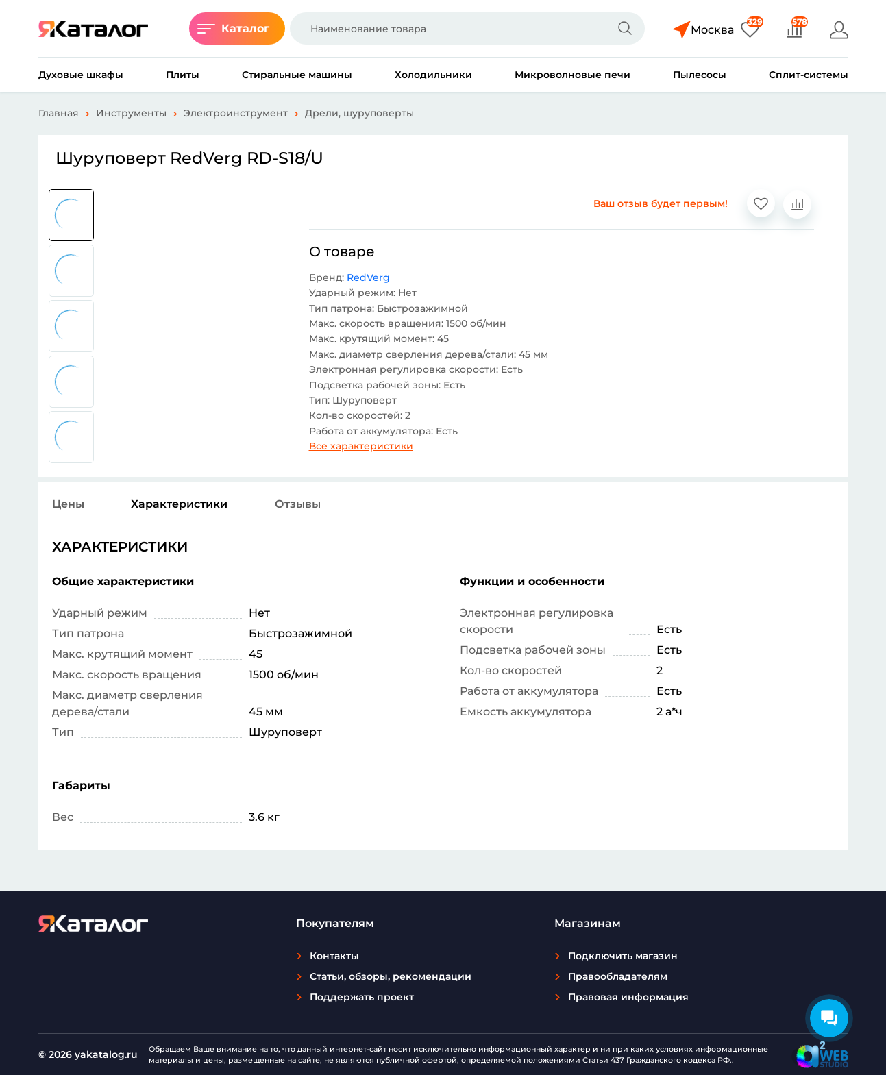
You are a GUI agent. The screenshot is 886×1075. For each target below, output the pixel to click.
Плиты (182, 75)
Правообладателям (617, 976)
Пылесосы (699, 75)
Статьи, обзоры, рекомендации (390, 976)
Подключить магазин (623, 956)
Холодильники (433, 75)
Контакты (334, 956)
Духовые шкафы (80, 75)
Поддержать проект (362, 997)
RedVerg (368, 277)
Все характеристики (361, 446)
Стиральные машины (297, 75)
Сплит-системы (808, 75)
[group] (71, 215)
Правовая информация (628, 997)
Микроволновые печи (572, 75)
